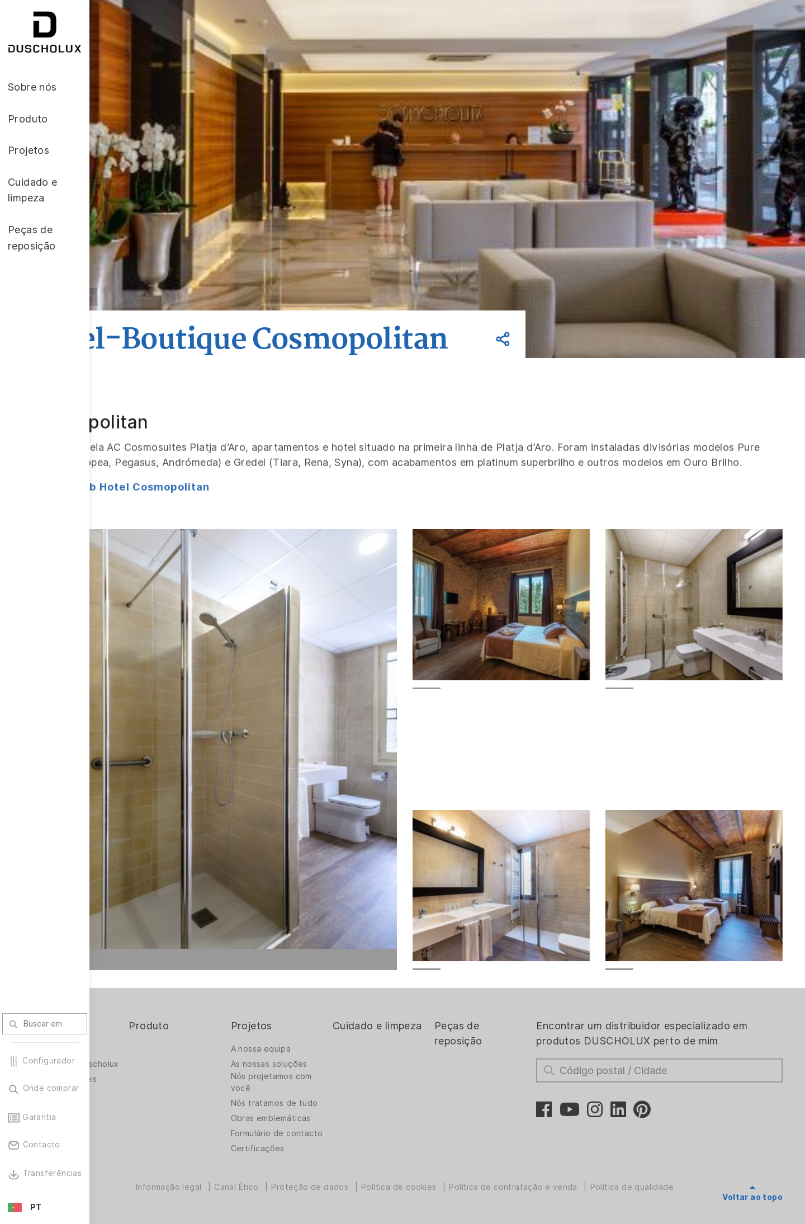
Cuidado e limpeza (408, 1081)
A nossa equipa (323, 1097)
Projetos (313, 1074)
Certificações (320, 1215)
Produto (222, 1074)
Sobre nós (136, 1074)
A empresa (133, 1097)
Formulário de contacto (319, 1194)
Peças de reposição (498, 1081)
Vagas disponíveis (147, 1136)
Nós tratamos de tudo (326, 1155)
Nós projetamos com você (333, 1131)
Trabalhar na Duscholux (136, 1115)
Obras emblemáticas (333, 1175)
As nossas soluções (331, 1112)
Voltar (162, 297)
